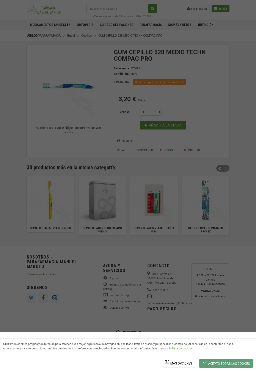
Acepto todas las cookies (226, 362)
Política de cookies (181, 348)
